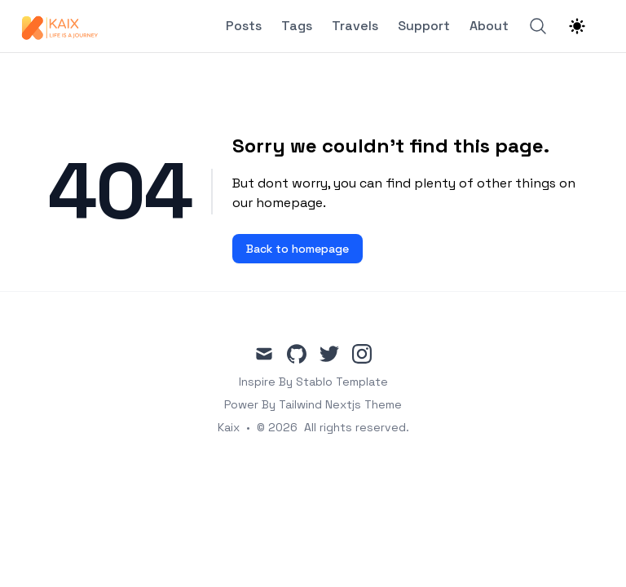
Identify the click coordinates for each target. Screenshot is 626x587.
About (489, 26)
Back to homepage (297, 248)
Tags (296, 26)
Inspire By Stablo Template (313, 381)
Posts (244, 26)
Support (424, 26)
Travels (355, 26)
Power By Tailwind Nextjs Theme (313, 404)
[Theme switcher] (577, 26)
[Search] (538, 26)
